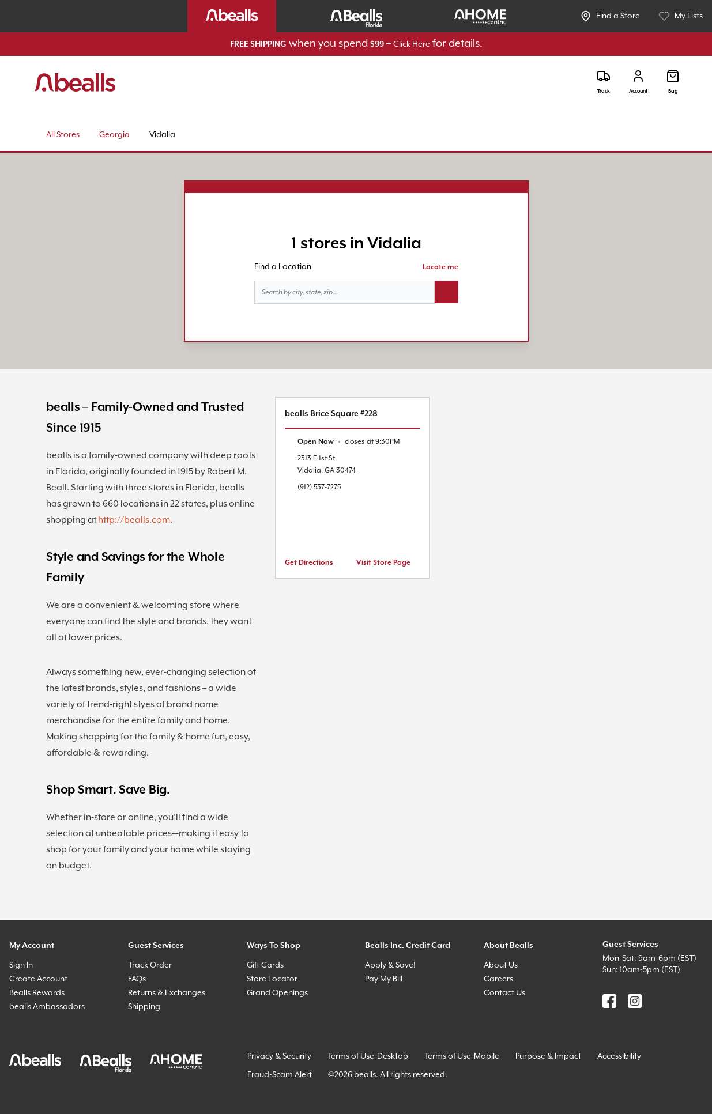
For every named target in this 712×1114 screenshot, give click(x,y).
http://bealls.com (134, 520)
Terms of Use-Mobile (461, 1056)
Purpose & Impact (548, 1056)
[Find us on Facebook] (609, 1001)
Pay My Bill (383, 979)
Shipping (144, 1006)
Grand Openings (277, 993)
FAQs (137, 979)
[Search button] (446, 292)
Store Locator (272, 979)
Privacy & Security (279, 1056)
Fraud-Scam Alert (279, 1074)
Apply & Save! (390, 965)
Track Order (150, 965)
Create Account (38, 979)
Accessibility (619, 1056)
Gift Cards (265, 965)
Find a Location (282, 266)
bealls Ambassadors (47, 1006)
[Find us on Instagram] (635, 1001)
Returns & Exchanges (166, 993)
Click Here (411, 44)
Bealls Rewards (37, 993)
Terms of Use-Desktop (367, 1056)
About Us (501, 965)
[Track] (603, 82)
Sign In (21, 965)
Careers (498, 979)
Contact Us (504, 993)
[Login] (638, 82)
